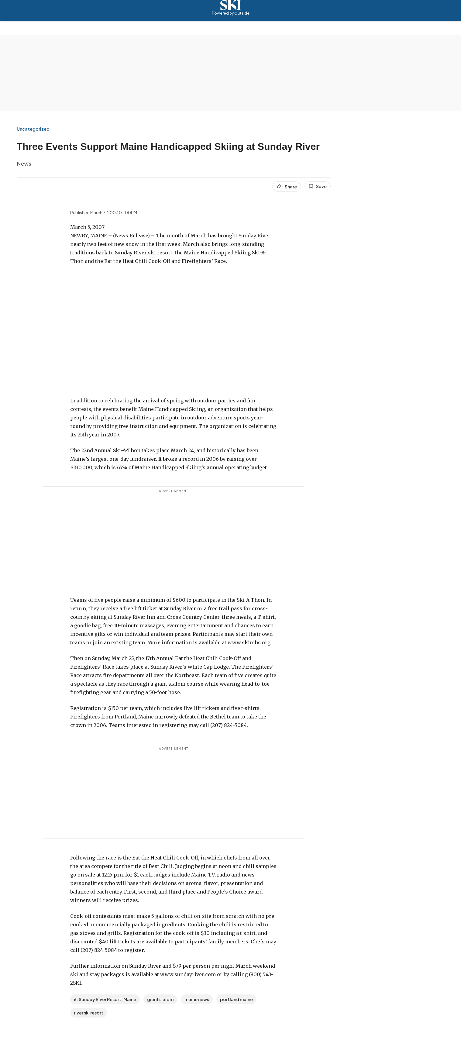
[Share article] (286, 186)
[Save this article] (317, 186)
